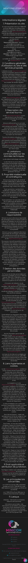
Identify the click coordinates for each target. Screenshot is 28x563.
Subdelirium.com (15, 60)
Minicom (17, 41)
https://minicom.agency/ (19, 31)
